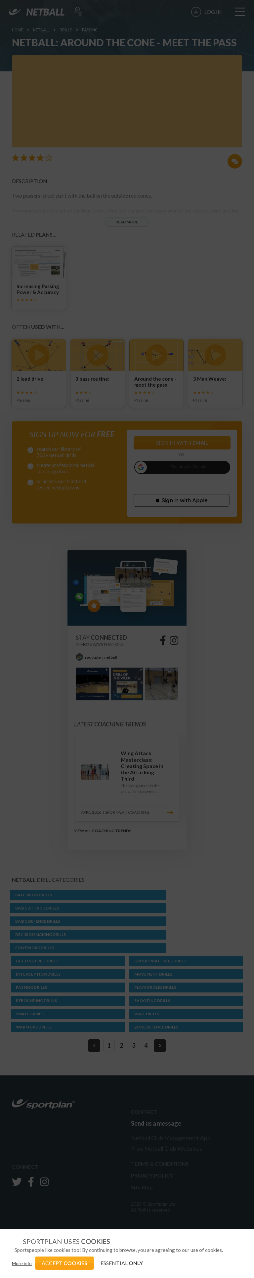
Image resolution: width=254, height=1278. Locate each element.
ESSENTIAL (122, 1263)
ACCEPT (64, 1263)
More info (22, 1263)
